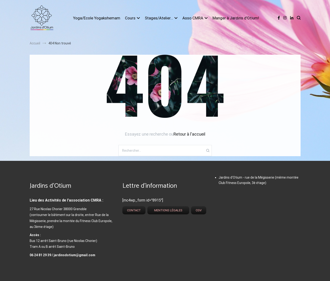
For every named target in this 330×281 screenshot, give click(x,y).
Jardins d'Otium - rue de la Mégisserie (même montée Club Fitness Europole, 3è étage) (258, 180)
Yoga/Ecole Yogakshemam (96, 18)
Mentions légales (168, 210)
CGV (199, 210)
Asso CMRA (192, 18)
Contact (134, 210)
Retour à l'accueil (189, 134)
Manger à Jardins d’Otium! (236, 18)
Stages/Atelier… (159, 18)
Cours (130, 18)
